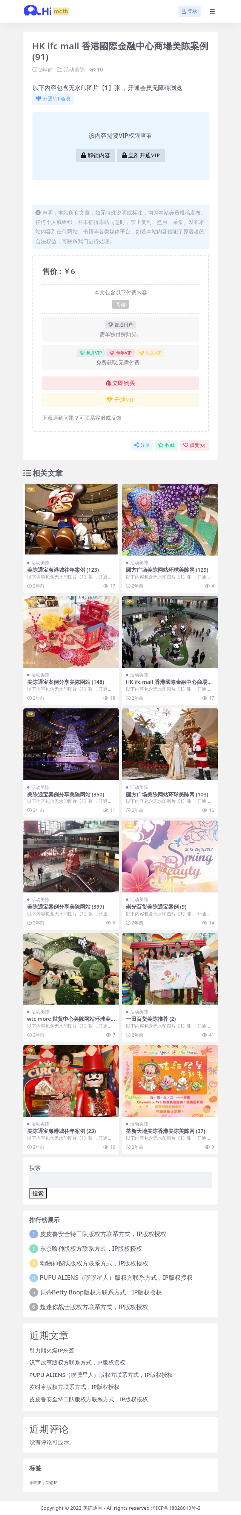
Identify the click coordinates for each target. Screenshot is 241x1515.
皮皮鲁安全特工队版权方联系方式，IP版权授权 (103, 1234)
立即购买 (120, 383)
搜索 (35, 1167)
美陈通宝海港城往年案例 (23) (61, 1130)
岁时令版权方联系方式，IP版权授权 (74, 1386)
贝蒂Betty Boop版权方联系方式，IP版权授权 (101, 1292)
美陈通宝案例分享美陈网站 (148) (65, 681)
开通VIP (120, 400)
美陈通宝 (93, 1507)
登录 (189, 11)
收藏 (166, 445)
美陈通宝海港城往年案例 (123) (63, 569)
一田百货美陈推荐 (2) (151, 1018)
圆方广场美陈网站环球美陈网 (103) (167, 794)
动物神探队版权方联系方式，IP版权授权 (94, 1263)
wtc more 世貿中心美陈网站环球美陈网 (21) (69, 1022)
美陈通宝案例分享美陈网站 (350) (65, 794)
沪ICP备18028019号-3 (176, 1507)
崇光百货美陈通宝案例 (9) (156, 906)
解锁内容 (95, 155)
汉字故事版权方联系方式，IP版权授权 (77, 1362)
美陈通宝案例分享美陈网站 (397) (65, 906)
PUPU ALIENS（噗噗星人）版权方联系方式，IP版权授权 (116, 1277)
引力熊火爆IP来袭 (51, 1350)
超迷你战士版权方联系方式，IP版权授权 (94, 1307)
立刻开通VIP (141, 155)
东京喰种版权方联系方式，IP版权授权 (91, 1248)
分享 (142, 445)
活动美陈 (74, 69)
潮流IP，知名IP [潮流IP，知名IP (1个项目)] (43, 1482)
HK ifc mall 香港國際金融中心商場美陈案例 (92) (169, 685)
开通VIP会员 (53, 99)
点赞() (194, 445)
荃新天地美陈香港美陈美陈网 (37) (166, 1130)
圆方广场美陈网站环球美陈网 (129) (167, 569)
